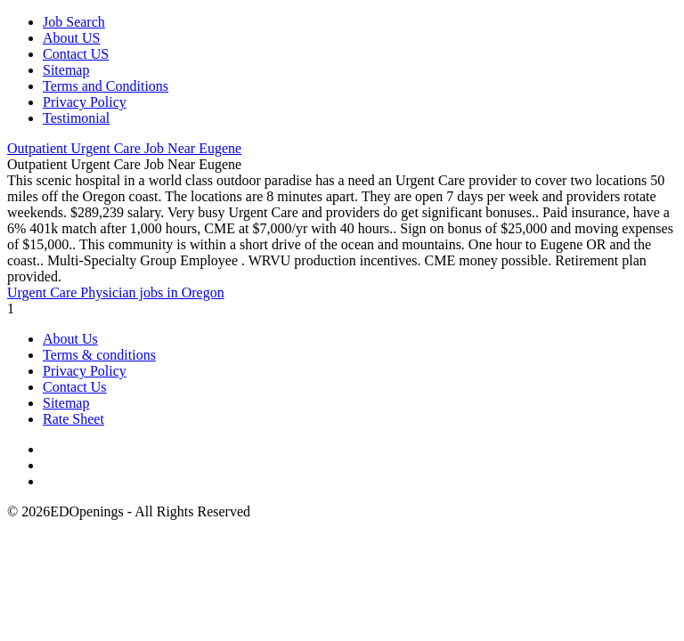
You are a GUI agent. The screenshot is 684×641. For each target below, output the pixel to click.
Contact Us (75, 386)
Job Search (74, 21)
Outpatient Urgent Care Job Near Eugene (124, 148)
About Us (70, 338)
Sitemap (66, 69)
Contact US (76, 53)
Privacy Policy (84, 102)
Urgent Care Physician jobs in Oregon (115, 292)
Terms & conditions (99, 354)
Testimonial (76, 118)
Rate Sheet (73, 418)
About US (71, 37)
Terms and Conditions (105, 85)
